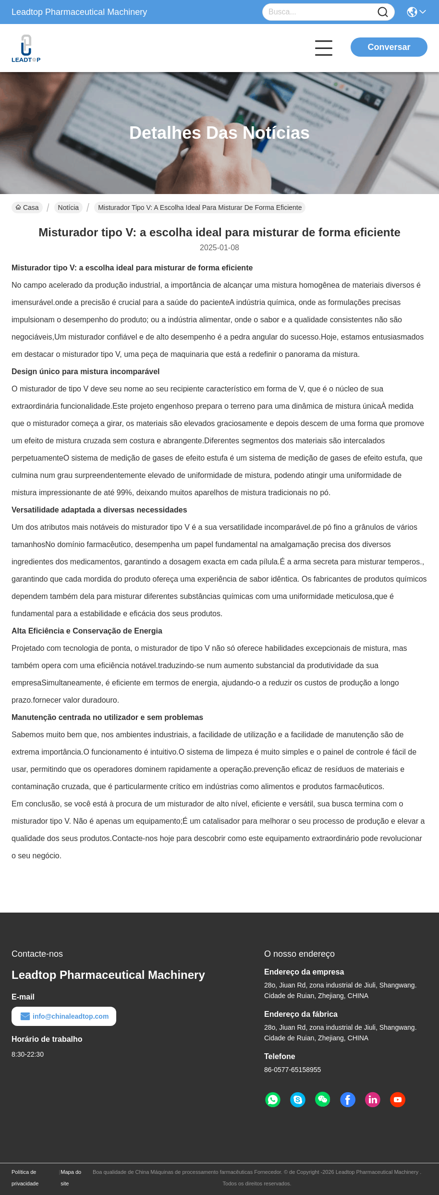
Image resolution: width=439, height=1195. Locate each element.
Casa (27, 207)
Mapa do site (71, 1177)
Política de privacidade (25, 1177)
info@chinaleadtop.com (64, 1016)
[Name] (383, 12)
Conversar (388, 47)
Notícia (68, 207)
